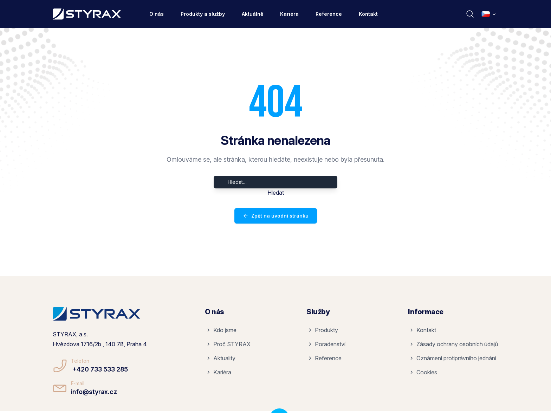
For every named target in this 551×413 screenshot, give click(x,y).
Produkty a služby (203, 14)
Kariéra (289, 14)
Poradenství (326, 344)
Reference (329, 14)
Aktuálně (252, 14)
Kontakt (368, 14)
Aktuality (220, 358)
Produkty (323, 330)
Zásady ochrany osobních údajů (453, 344)
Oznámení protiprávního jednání (452, 358)
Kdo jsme (221, 330)
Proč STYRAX (228, 344)
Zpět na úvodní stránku (276, 216)
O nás (156, 14)
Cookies (423, 372)
